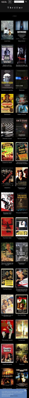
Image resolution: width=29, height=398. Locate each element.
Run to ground (22, 138)
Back (15, 16)
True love (21, 364)
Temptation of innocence (22, 188)
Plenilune (21, 90)
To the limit (21, 340)
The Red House (7, 289)
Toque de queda (7, 364)
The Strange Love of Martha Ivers (7, 316)
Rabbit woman (22, 114)
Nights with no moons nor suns (7, 66)
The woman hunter (7, 340)
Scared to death (7, 162)
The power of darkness (22, 263)
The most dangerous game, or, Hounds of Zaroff (7, 264)
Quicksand (7, 114)
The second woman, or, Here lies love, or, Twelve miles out (22, 290)
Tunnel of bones (7, 388)
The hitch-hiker (7, 237)
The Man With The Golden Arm (22, 238)
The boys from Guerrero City (7, 213)
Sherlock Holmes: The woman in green (22, 163)
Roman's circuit (7, 138)
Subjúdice (7, 187)
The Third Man (22, 315)
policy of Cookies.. (14, 395)
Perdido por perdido (7, 90)
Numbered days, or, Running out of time (22, 66)
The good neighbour (22, 212)
